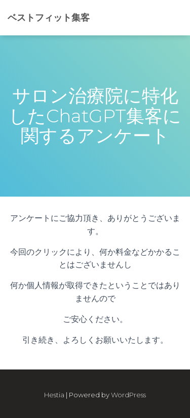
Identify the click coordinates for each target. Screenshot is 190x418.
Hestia (54, 395)
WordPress (128, 395)
